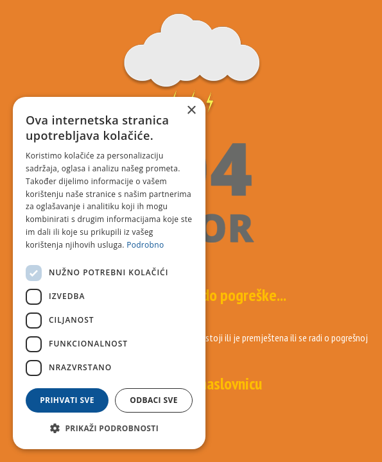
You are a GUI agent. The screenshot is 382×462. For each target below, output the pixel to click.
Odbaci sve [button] (154, 400)
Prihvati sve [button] (67, 400)
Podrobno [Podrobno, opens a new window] (145, 244)
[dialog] (109, 273)
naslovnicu (231, 383)
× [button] (191, 111)
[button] (109, 428)
